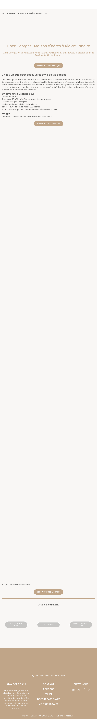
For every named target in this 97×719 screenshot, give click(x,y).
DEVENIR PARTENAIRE (48, 699)
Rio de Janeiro (9, 13)
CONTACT (48, 684)
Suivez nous (81, 684)
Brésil (23, 13)
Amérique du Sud (37, 13)
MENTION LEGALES (48, 704)
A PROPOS (48, 689)
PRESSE (48, 694)
